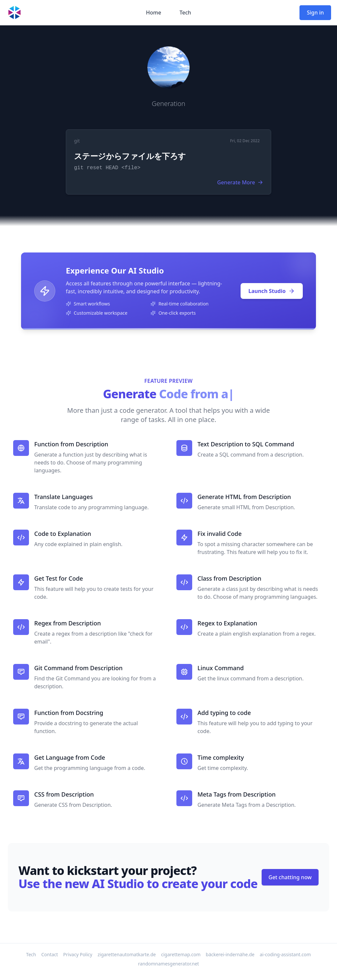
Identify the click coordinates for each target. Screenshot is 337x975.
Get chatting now (290, 877)
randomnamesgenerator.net (168, 964)
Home (153, 12)
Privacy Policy (77, 954)
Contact (49, 954)
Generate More (240, 182)
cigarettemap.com (181, 954)
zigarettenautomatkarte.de (126, 954)
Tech (185, 12)
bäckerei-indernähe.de (230, 954)
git (77, 141)
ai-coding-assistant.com (285, 954)
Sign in (315, 12)
